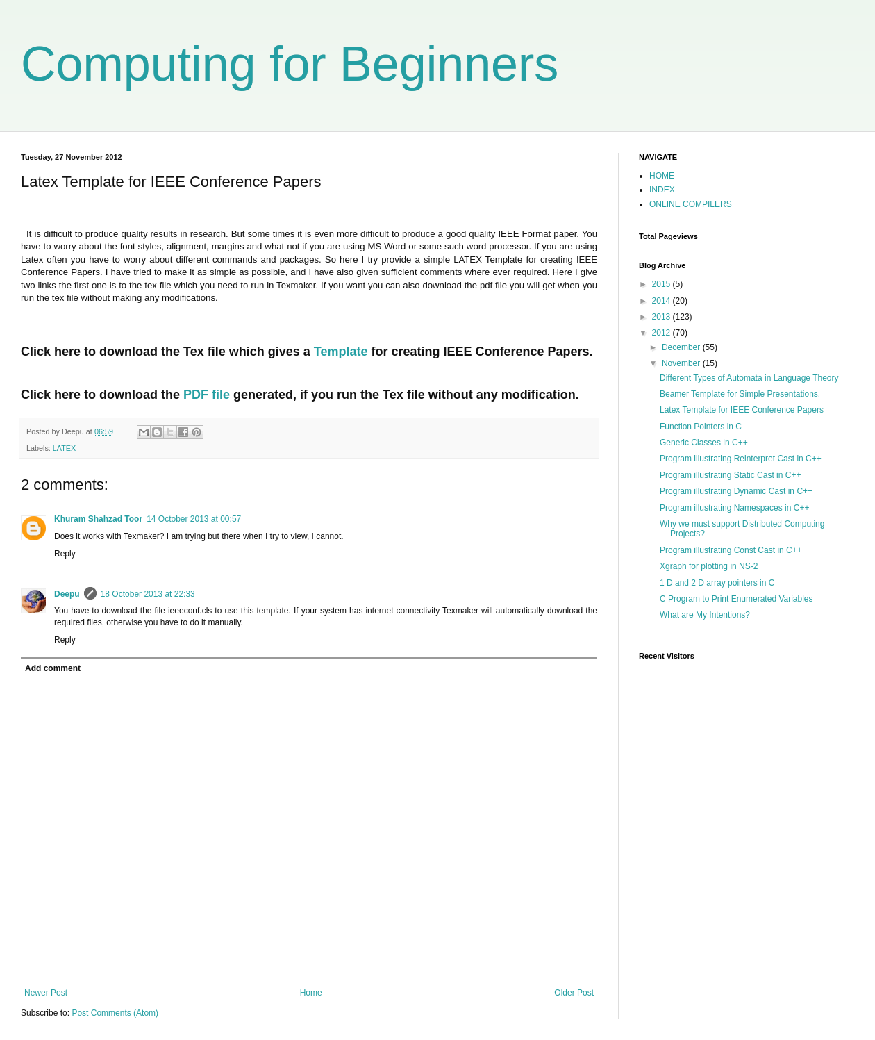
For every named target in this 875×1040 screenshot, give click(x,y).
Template (341, 351)
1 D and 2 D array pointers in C (717, 583)
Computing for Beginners (289, 64)
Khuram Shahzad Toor (98, 519)
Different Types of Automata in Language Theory (749, 378)
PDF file (206, 395)
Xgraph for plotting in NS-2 (709, 566)
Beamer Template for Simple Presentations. (740, 394)
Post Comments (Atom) (115, 1013)
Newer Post (45, 993)
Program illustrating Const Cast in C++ (731, 550)
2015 (662, 284)
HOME (661, 176)
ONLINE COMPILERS (690, 204)
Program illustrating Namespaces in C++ (734, 508)
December (682, 347)
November (682, 363)
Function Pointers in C (701, 426)
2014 (662, 301)
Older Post (574, 993)
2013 (662, 317)
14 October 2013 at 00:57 (194, 519)
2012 (662, 333)
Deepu (67, 594)
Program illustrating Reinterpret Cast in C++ (741, 458)
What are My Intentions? (705, 615)
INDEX (662, 190)
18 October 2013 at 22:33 (148, 594)
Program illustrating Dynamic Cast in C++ (736, 491)
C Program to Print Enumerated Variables (736, 599)
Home (311, 993)
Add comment (53, 668)
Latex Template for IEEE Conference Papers (742, 410)
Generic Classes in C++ (704, 442)
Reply (65, 554)
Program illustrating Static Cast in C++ (730, 475)
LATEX (64, 448)
